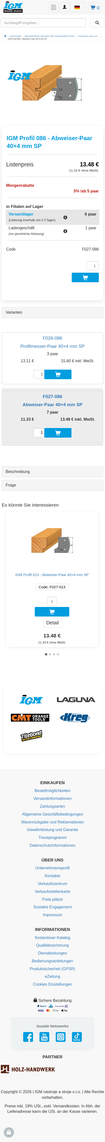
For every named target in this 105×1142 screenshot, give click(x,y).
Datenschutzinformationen (52, 845)
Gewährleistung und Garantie (52, 830)
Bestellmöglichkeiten (52, 791)
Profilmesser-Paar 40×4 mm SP (52, 346)
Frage (11, 485)
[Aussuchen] (97, 22)
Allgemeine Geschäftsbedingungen (52, 814)
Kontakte (52, 876)
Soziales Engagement (52, 907)
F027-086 (52, 396)
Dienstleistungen (52, 953)
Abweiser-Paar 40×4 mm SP (52, 404)
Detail (52, 622)
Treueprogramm (52, 837)
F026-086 (52, 338)
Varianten (14, 312)
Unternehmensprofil (52, 868)
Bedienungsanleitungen (52, 961)
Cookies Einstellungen (52, 984)
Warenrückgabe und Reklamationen (52, 822)
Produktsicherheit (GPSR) (52, 969)
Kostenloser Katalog (52, 938)
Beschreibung (18, 472)
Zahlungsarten (52, 806)
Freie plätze (52, 899)
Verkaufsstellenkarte (52, 891)
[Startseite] (5, 36)
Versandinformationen (52, 798)
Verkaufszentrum (52, 884)
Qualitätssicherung (52, 945)
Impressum (52, 915)
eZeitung (52, 976)
